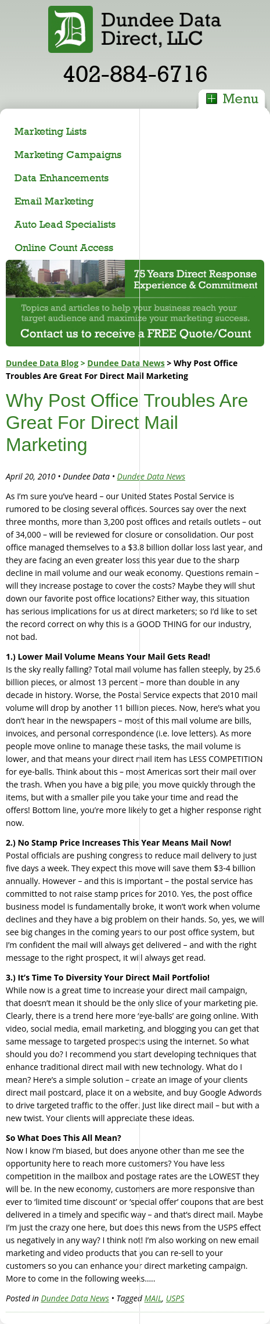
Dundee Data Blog (42, 362)
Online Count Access (64, 247)
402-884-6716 (135, 73)
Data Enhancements (62, 177)
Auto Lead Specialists (65, 224)
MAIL (153, 1298)
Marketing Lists (51, 131)
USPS (175, 1298)
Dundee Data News (125, 362)
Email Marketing (54, 201)
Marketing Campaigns (68, 154)
